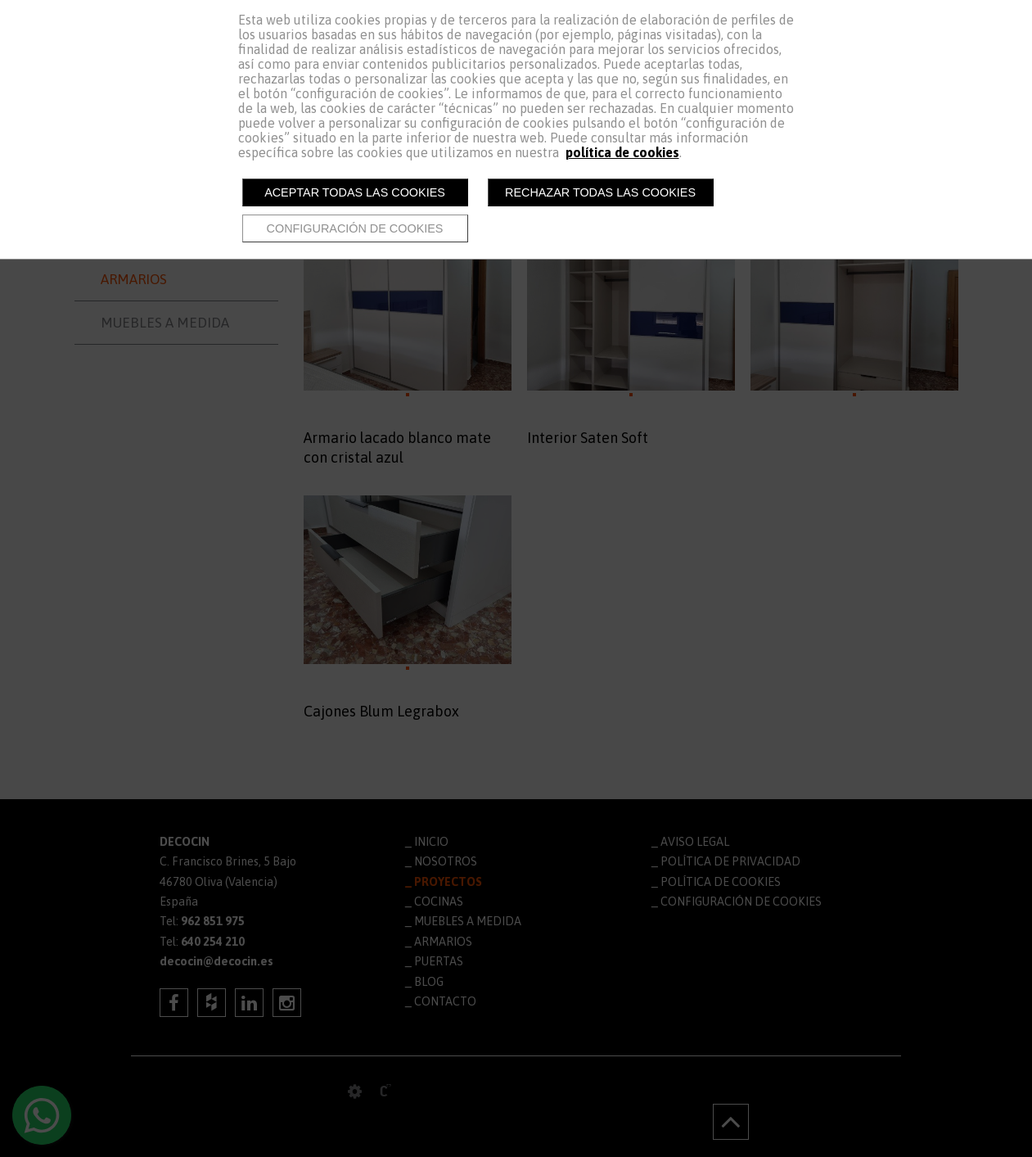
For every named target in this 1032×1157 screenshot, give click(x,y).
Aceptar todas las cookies (354, 192)
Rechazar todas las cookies (600, 192)
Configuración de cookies (355, 228)
